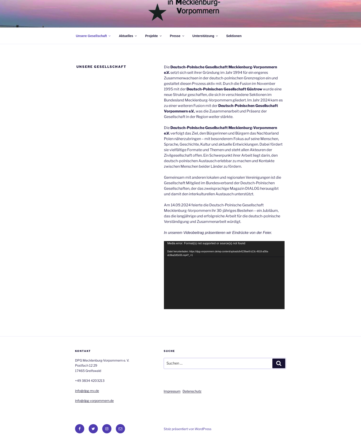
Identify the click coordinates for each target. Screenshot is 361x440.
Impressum (172, 391)
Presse (177, 36)
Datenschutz (192, 391)
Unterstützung (205, 36)
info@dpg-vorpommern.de (94, 401)
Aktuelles (128, 36)
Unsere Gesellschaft (93, 36)
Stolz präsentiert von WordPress (187, 429)
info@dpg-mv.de (87, 391)
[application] (224, 275)
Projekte (153, 36)
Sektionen (234, 36)
